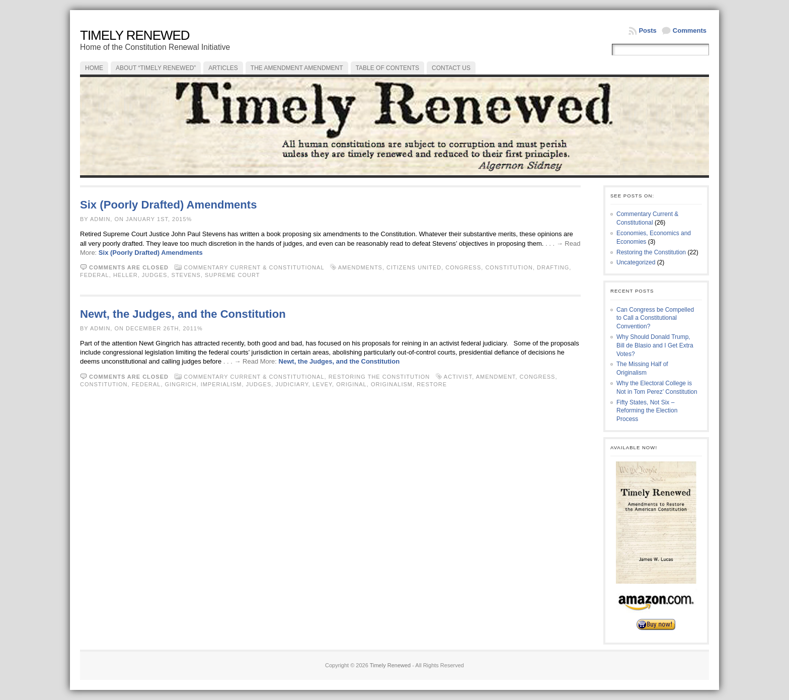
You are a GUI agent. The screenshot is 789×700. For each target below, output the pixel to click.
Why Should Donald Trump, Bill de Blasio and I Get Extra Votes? (654, 345)
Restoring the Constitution (379, 377)
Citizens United (413, 267)
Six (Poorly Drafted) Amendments (168, 204)
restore (432, 384)
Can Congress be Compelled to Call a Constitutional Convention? (655, 318)
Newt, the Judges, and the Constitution (183, 314)
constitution (509, 267)
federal (94, 275)
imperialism (221, 384)
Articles (223, 68)
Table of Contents (387, 68)
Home (94, 68)
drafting (553, 267)
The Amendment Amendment (297, 68)
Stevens (186, 275)
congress (463, 267)
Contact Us (451, 68)
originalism (392, 384)
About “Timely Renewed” (156, 68)
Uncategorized (635, 262)
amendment (496, 377)
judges (155, 275)
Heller (125, 275)
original (351, 384)
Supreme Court (232, 275)
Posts (647, 30)
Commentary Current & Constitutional (254, 267)
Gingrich (181, 384)
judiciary (291, 384)
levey (322, 384)
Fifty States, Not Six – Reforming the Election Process (646, 411)
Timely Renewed (135, 35)
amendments (360, 267)
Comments (689, 30)
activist (458, 377)
